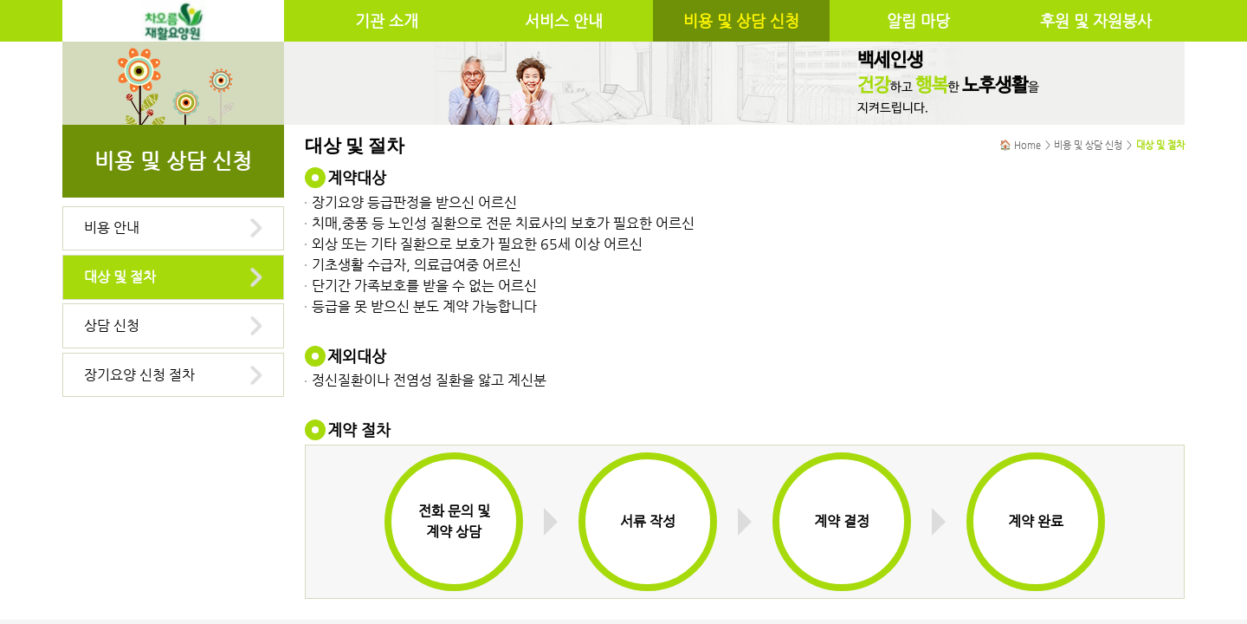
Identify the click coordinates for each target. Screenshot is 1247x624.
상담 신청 (111, 325)
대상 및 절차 (120, 277)
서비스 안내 (564, 20)
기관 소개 (386, 20)
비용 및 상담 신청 (741, 20)
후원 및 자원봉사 (1096, 20)
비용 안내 (111, 227)
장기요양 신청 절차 (139, 375)
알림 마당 (918, 20)
